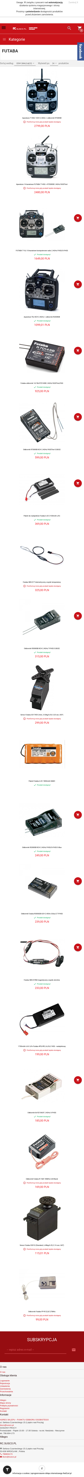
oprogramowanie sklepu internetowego (47, 1473)
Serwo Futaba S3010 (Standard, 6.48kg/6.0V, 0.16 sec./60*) (42, 1245)
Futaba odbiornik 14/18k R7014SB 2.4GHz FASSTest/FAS (42, 383)
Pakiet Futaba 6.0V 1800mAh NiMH (42, 781)
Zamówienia (5, 1389)
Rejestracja (5, 1383)
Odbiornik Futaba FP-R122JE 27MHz (41, 1312)
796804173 (6, 1454)
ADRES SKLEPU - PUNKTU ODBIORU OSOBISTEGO (24, 1420)
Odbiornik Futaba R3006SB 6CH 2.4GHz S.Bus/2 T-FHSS (42, 914)
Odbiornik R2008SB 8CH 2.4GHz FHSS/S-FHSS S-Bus (42, 847)
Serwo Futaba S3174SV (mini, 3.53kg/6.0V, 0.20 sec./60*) (41, 715)
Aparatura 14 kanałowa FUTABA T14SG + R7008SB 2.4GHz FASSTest (41, 184)
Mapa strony (5, 1403)
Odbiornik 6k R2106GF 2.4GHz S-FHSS (42, 1113)
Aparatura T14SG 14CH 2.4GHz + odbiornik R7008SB (41, 118)
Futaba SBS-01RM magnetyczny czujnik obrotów (42, 980)
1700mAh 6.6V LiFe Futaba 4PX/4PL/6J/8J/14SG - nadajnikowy (42, 1046)
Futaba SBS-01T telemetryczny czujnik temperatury (42, 582)
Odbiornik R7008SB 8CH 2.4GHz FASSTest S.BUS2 (42, 450)
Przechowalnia (6, 1391)
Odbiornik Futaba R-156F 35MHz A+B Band (42, 1179)
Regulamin (4, 1408)
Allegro (3, 1400)
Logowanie (5, 1381)
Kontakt (3, 1411)
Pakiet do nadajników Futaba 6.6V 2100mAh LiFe (42, 516)
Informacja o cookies (21, 1473)
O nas (2, 1372)
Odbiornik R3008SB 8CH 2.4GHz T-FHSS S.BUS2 (42, 648)
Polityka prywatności (9, 1405)
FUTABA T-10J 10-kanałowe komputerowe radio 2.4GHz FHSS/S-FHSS (42, 251)
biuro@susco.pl (7, 1425)
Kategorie (13, 39)
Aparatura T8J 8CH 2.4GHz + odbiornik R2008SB (42, 317)
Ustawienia (5, 1386)
